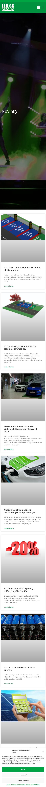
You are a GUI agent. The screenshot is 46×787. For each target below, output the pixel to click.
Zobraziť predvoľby (23, 780)
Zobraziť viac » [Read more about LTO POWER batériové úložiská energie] (9, 684)
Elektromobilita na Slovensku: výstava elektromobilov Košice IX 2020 (20, 429)
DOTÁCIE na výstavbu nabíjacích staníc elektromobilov (20, 347)
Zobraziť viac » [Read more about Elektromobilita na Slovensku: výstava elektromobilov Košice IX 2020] (9, 449)
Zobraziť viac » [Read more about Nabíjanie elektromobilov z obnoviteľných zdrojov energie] (9, 528)
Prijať (23, 769)
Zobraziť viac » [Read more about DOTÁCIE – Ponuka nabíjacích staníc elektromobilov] (9, 286)
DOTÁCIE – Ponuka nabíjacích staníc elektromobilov (22, 268)
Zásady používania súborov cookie (15, 784)
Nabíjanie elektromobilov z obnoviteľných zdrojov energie (19, 511)
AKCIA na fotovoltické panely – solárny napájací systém (19, 590)
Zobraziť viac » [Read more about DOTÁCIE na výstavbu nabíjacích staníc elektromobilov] (9, 367)
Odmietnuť (23, 775)
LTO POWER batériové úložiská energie (19, 668)
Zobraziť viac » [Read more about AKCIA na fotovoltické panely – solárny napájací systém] (9, 607)
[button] (43, 751)
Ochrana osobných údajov (33, 784)
